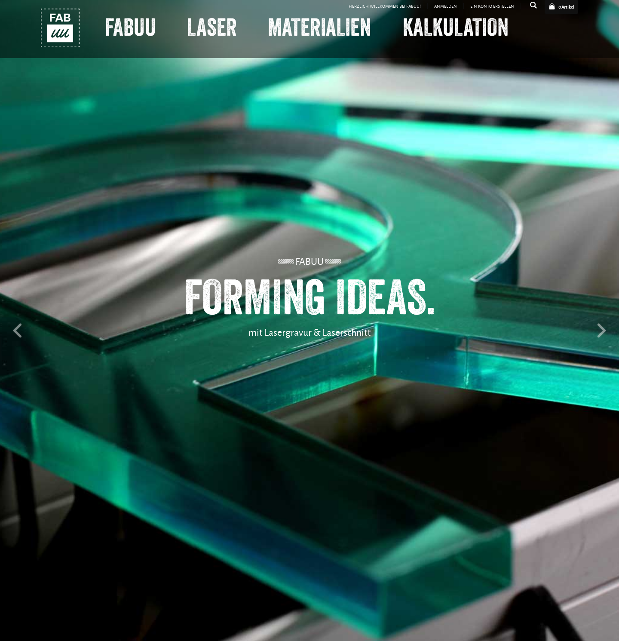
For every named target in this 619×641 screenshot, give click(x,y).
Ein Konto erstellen (492, 6)
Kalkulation (456, 28)
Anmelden (445, 6)
